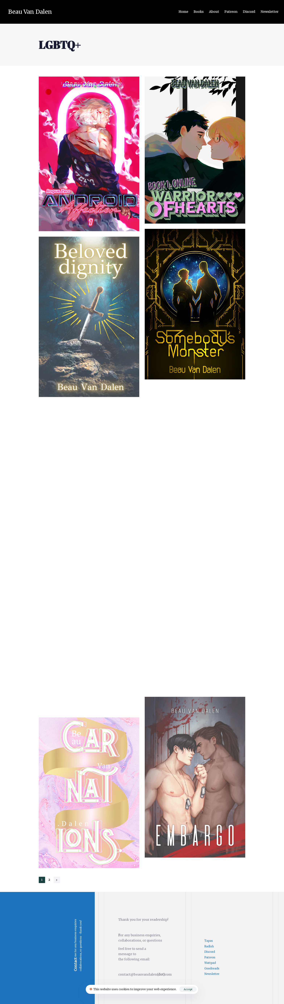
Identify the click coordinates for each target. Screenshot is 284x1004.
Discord (249, 12)
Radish (209, 946)
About (214, 12)
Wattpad (210, 963)
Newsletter (269, 12)
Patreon (230, 12)
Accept (188, 989)
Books (199, 12)
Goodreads (211, 968)
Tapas (208, 940)
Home (183, 12)
